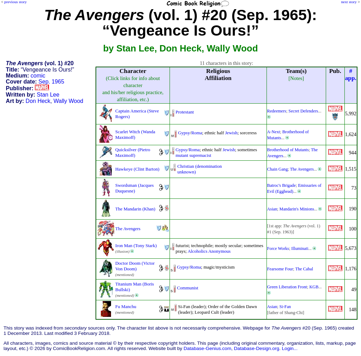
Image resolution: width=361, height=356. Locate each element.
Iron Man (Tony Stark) (136, 245)
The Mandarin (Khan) (135, 208)
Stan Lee (48, 95)
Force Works (278, 248)
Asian (272, 209)
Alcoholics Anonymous (209, 251)
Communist (187, 287)
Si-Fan (285, 306)
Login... (290, 348)
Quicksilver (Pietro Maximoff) (132, 152)
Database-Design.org (256, 348)
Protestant (185, 112)
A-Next (273, 131)
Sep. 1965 (51, 82)
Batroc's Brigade (281, 185)
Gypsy (184, 132)
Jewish (231, 132)
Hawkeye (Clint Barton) (137, 169)
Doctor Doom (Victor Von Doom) (134, 265)
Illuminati (299, 248)
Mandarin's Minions (297, 209)
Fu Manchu (125, 306)
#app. (350, 74)
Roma (196, 132)
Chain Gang (277, 169)
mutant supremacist (193, 155)
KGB (313, 286)
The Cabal (304, 268)
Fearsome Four (280, 268)
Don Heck (38, 101)
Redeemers (276, 111)
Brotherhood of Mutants (288, 149)
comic (38, 76)
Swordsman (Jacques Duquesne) (134, 188)
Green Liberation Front (287, 286)
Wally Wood (68, 101)
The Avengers (302, 169)
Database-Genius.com (207, 348)
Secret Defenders (303, 111)
